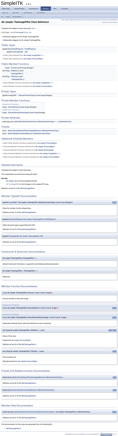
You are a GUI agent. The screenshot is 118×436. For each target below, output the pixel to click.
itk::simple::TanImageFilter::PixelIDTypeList (40, 219)
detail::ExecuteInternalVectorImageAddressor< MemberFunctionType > (33, 131)
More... (34, 28)
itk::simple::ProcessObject (33, 59)
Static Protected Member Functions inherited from (31, 153)
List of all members (112, 22)
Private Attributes (112, 20)
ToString (14, 76)
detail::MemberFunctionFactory (25, 122)
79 (15, 396)
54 (15, 229)
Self (26, 52)
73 (15, 212)
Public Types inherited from (23, 55)
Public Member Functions (76, 20)
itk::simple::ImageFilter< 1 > (34, 55)
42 (14, 188)
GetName (14, 71)
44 (15, 242)
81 (15, 418)
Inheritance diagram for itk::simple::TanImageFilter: (20, 37)
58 (15, 344)
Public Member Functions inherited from (27, 83)
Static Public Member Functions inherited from (29, 143)
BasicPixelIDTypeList (15, 49)
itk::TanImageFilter (12, 184)
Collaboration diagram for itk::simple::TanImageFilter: (21, 40)
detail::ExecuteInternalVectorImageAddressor (28, 377)
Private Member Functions (99, 20)
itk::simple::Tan (11, 181)
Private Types (87, 20)
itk (2, 16)
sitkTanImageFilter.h (20, 32)
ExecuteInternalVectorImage (18, 112)
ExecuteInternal (13, 107)
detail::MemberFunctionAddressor (24, 390)
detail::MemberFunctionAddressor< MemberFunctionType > (29, 133)
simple (8, 16)
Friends (104, 22)
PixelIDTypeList (30, 49)
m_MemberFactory (64, 122)
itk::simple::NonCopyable (45, 150)
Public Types (64, 20)
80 (15, 383)
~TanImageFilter (17, 79)
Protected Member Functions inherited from (28, 146)
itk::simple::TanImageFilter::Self (31, 236)
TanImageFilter (17, 16)
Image (7, 68)
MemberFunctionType (27, 95)
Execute (14, 68)
